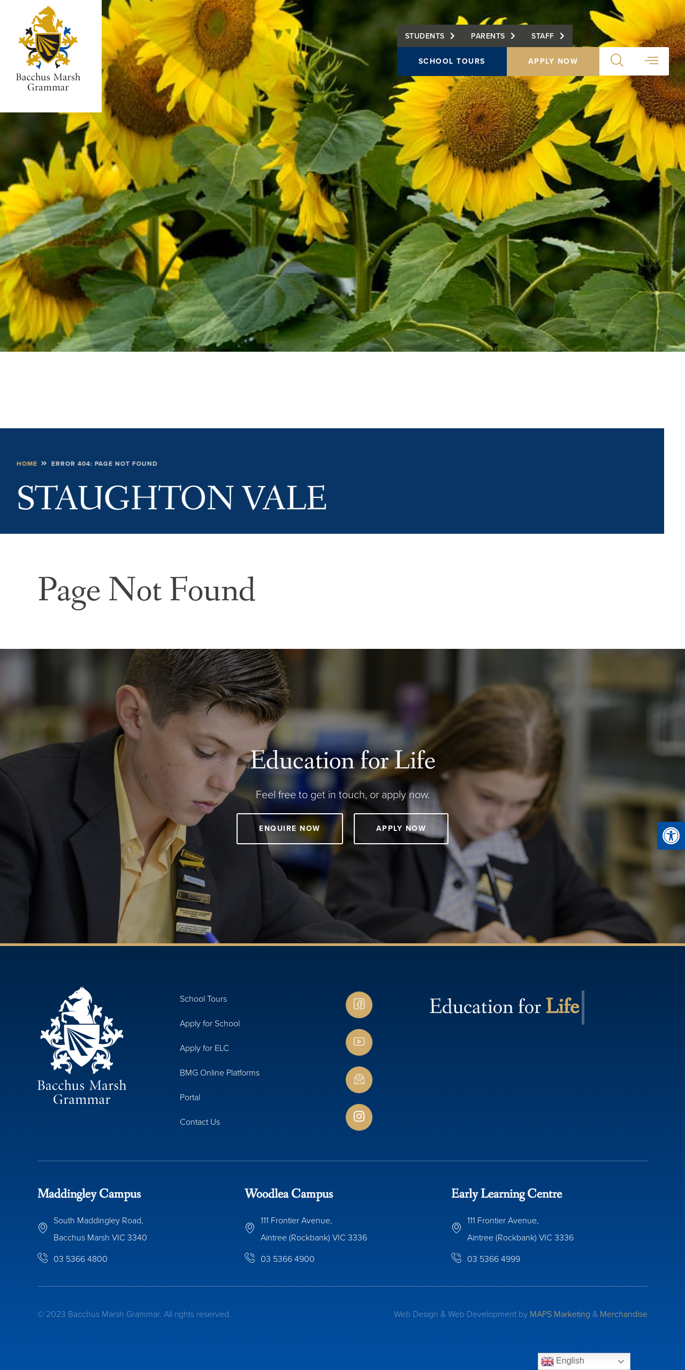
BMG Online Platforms (220, 1072)
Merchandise (624, 1314)
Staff (542, 36)
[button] (671, 836)
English (562, 1361)
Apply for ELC (204, 1048)
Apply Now (553, 61)
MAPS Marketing (560, 1314)
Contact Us (200, 1121)
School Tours (451, 61)
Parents (488, 36)
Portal (190, 1097)
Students (425, 36)
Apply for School (210, 1023)
